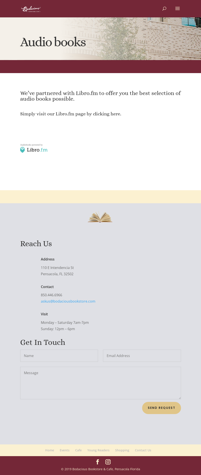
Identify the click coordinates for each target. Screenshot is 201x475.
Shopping (122, 450)
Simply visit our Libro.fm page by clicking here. (70, 113)
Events (65, 450)
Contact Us (143, 450)
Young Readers (98, 450)
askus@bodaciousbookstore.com (65, 301)
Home (49, 450)
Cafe (78, 450)
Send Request (161, 408)
